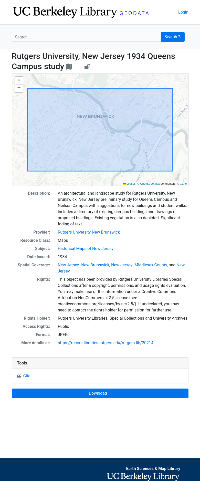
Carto (183, 183)
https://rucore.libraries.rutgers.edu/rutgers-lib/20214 (106, 342)
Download (98, 393)
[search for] (87, 37)
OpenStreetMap (150, 183)
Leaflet (129, 183)
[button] (19, 81)
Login (183, 12)
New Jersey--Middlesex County (139, 265)
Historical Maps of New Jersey (85, 248)
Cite (26, 375)
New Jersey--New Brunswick (83, 265)
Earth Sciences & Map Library (153, 468)
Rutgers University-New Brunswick (89, 232)
